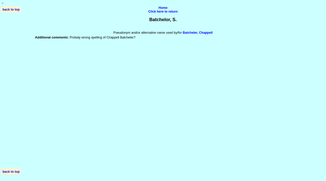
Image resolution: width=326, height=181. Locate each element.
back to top (11, 9)
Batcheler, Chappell (198, 32)
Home (163, 8)
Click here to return (163, 11)
